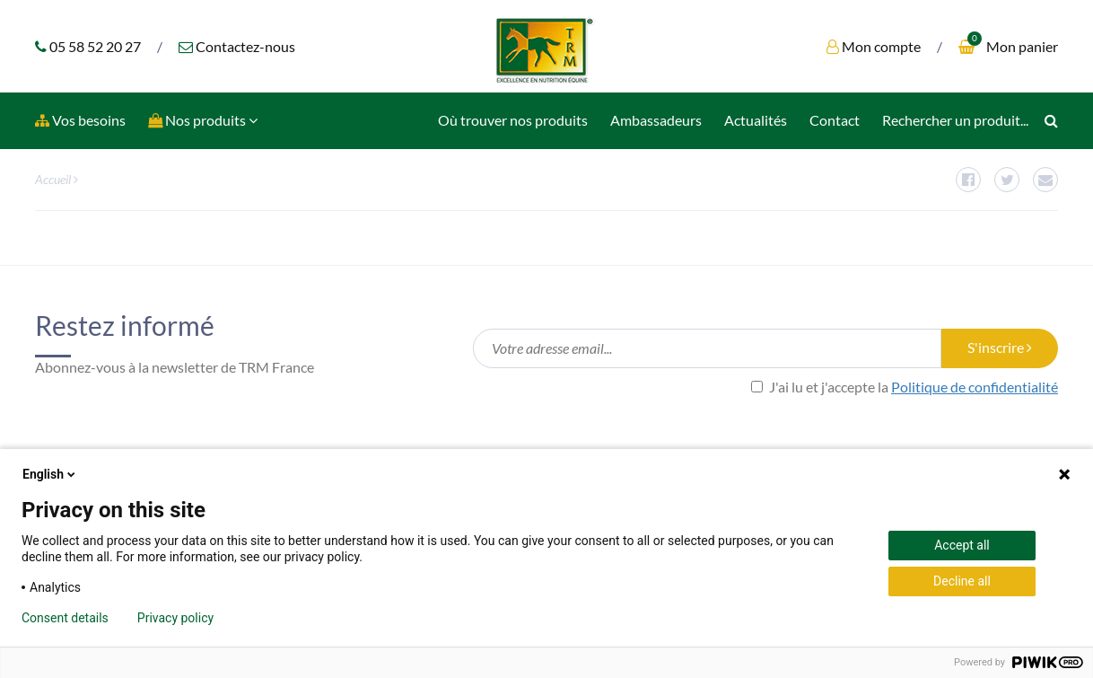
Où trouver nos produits (513, 119)
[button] (203, 120)
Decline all (962, 581)
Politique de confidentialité (974, 386)
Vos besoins (80, 119)
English (50, 474)
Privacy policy (175, 618)
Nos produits (203, 119)
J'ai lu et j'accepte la (904, 386)
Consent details (65, 618)
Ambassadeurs (656, 119)
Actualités (755, 119)
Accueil (53, 179)
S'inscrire (999, 347)
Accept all (962, 545)
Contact (834, 119)
